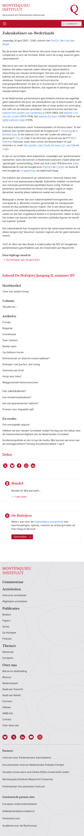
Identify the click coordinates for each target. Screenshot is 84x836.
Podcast (7, 639)
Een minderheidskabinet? (16, 397)
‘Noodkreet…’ (10, 307)
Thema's (9, 646)
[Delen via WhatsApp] (26, 465)
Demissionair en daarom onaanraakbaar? (26, 358)
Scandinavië (9, 334)
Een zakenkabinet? (14, 391)
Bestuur (6, 677)
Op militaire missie (13, 352)
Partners (7, 701)
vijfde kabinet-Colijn (13, 120)
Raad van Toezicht (12, 689)
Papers (6, 621)
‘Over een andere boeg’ (15, 291)
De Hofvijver (9, 633)
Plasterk (47, 167)
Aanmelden (22, 537)
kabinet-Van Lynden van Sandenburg (23, 113)
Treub (46, 145)
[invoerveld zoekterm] (71, 23)
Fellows (6, 707)
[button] (6, 737)
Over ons (9, 665)
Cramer (60, 167)
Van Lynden (30, 145)
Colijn (5, 149)
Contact (6, 719)
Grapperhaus (28, 171)
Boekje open (9, 346)
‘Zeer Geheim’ (10, 340)
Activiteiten (11, 589)
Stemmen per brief (13, 370)
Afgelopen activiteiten (14, 601)
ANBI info (7, 713)
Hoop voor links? (12, 376)
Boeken (6, 614)
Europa (6, 322)
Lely (40, 145)
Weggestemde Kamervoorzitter (20, 382)
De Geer (55, 145)
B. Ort (16, 138)
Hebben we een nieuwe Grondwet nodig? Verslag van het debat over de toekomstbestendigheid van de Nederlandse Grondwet (41, 432)
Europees (7, 658)
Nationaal (7, 652)
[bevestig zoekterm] (64, 24)
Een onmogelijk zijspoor (16, 425)
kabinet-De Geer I (49, 116)
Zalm (76, 163)
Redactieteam (10, 683)
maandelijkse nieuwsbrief (48, 522)
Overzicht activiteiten (14, 595)
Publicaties (10, 608)
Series (5, 627)
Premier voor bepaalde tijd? (18, 409)
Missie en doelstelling (14, 671)
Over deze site (10, 725)
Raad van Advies (11, 695)
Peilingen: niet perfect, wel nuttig (21, 364)
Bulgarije (7, 328)
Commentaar (12, 582)
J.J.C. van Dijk (69, 145)
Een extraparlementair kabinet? (20, 403)
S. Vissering (65, 131)
